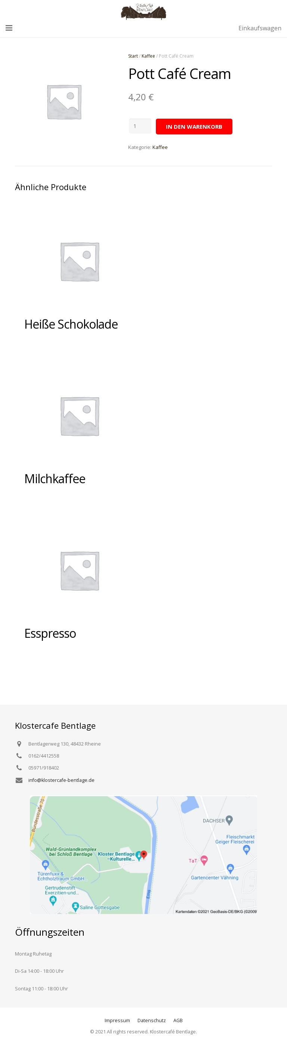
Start (133, 56)
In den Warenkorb (194, 126)
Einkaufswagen (259, 28)
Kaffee (148, 56)
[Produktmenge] (140, 126)
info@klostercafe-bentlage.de (61, 780)
